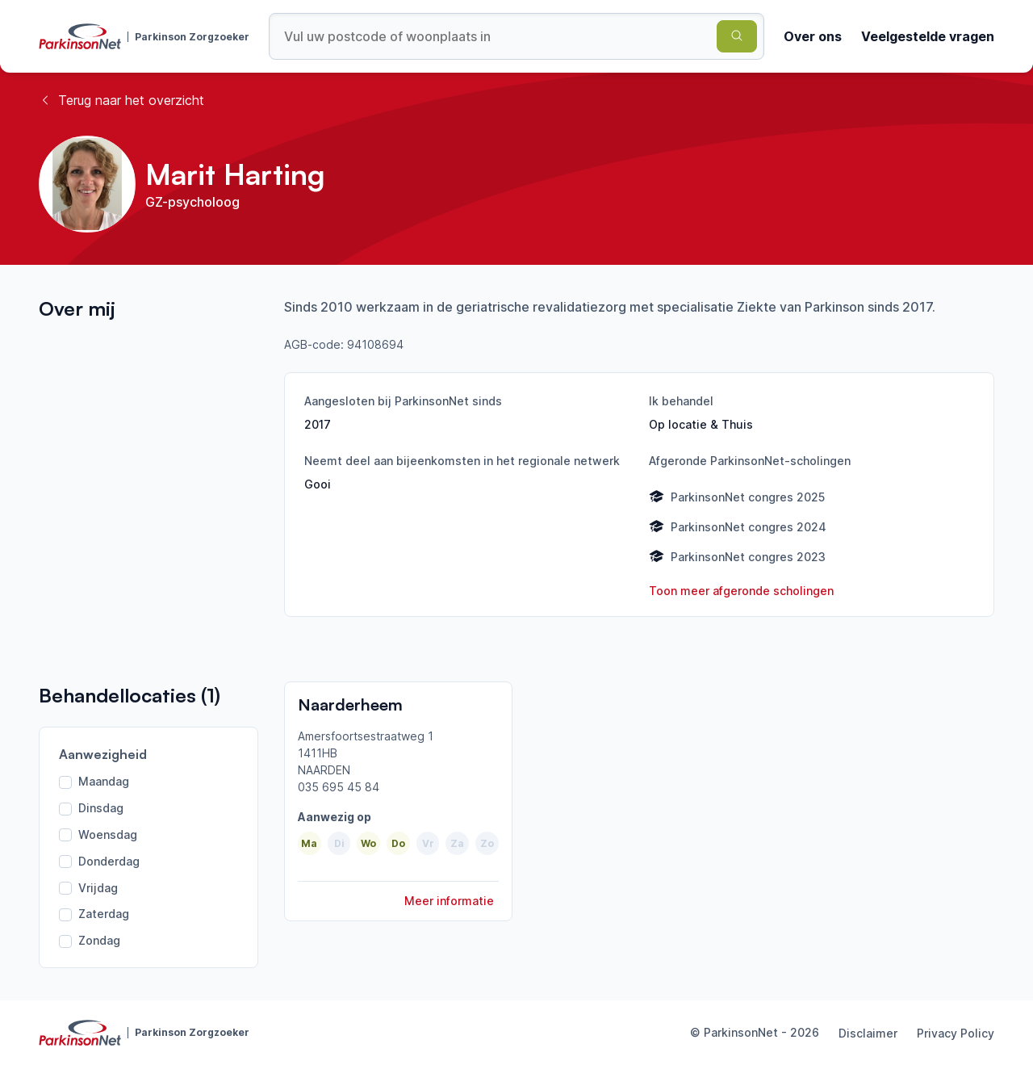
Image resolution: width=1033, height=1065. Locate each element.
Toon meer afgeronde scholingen (741, 591)
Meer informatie (449, 901)
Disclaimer (868, 1033)
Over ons (813, 36)
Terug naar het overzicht (121, 100)
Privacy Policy (955, 1033)
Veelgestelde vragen (927, 36)
